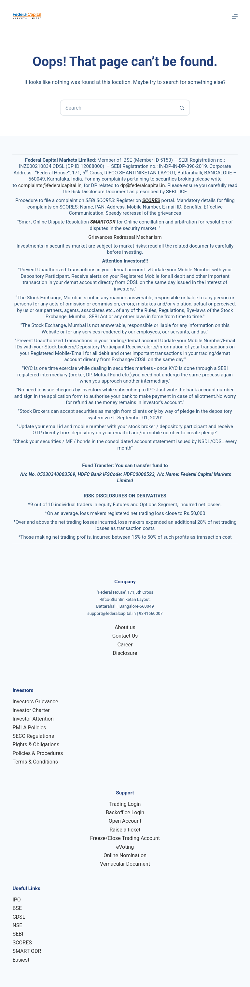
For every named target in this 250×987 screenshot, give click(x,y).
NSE (17, 925)
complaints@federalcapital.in (50, 185)
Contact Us (125, 636)
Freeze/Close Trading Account (125, 838)
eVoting (125, 847)
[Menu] (235, 16)
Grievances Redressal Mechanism (124, 237)
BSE (17, 908)
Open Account (125, 821)
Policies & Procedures (37, 753)
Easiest (20, 960)
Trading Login (125, 804)
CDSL (18, 917)
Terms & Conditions (35, 762)
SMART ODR (26, 951)
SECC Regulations (33, 736)
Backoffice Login (125, 812)
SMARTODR (103, 222)
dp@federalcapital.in (142, 185)
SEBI (17, 934)
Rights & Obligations (35, 744)
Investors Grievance (35, 701)
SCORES (22, 943)
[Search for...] (117, 108)
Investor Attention (32, 719)
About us (125, 627)
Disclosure (125, 653)
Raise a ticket (124, 830)
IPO (16, 900)
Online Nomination (125, 855)
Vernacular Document (125, 864)
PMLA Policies (29, 727)
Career (125, 645)
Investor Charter (30, 710)
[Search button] (182, 108)
